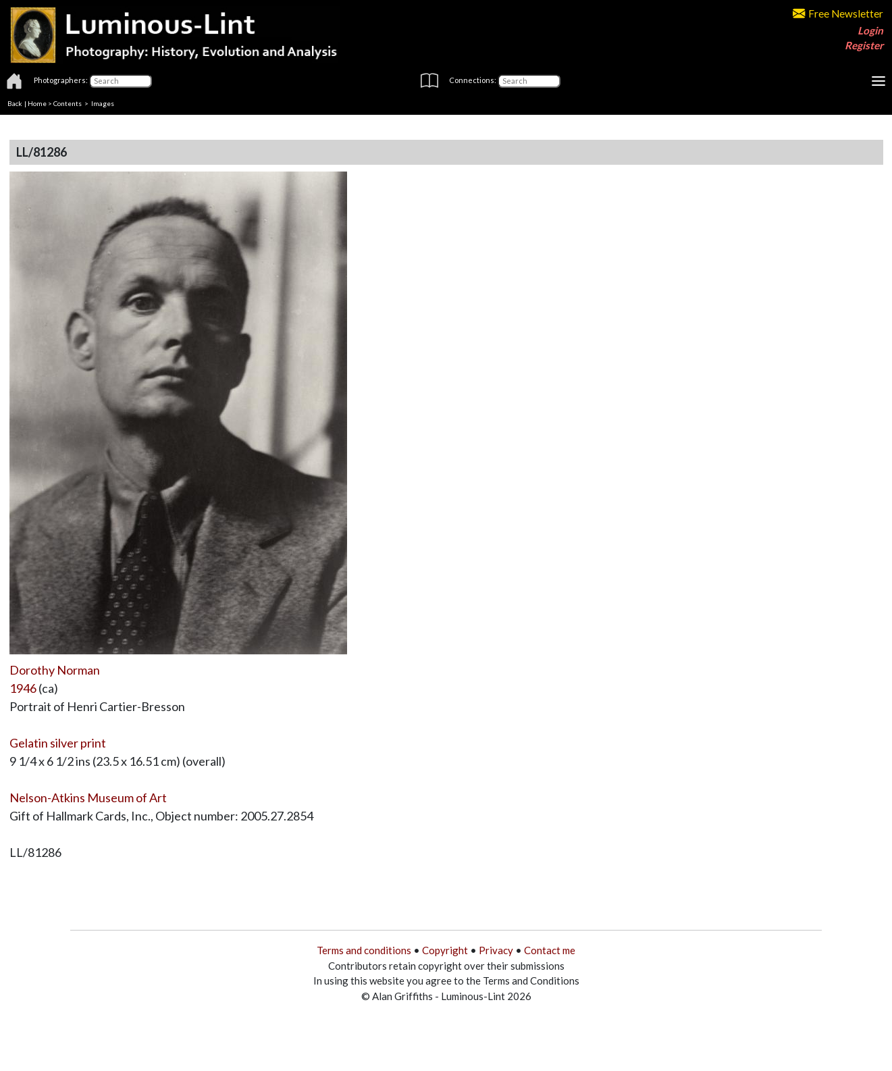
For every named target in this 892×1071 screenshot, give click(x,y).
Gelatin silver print (57, 742)
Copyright (445, 950)
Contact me (549, 950)
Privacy (496, 950)
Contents (67, 103)
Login (870, 30)
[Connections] (529, 81)
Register (864, 45)
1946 (22, 688)
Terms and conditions (364, 950)
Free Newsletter (838, 13)
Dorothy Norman (54, 669)
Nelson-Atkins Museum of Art (88, 797)
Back (14, 103)
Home (37, 103)
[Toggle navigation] (878, 81)
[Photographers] (120, 81)
